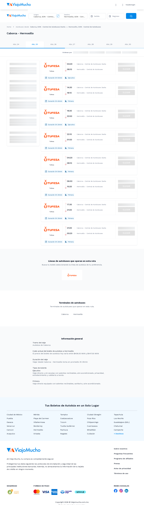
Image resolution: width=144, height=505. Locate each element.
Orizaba (37, 434)
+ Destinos (119, 434)
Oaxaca (10, 422)
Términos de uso (121, 473)
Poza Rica (91, 418)
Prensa (117, 463)
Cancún (10, 430)
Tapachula (118, 415)
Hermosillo (38, 430)
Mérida (36, 415)
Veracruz (11, 426)
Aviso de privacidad (122, 468)
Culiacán (91, 434)
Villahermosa (39, 422)
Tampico (64, 415)
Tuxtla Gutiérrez (67, 426)
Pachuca (64, 430)
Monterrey (38, 426)
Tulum (63, 422)
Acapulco (11, 434)
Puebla (10, 418)
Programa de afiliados (123, 459)
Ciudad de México (14, 415)
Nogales (63, 434)
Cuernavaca (92, 426)
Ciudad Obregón (94, 415)
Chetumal (118, 426)
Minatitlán (91, 430)
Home (9, 27)
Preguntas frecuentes (123, 454)
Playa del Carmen (41, 418)
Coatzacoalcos (66, 418)
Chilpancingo (92, 422)
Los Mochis (119, 418)
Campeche (118, 430)
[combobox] (44, 16)
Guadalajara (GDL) (122, 422)
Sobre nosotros (120, 449)
